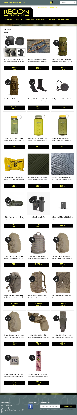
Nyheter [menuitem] (19, 20)
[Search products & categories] (68, 2)
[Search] (74, 2)
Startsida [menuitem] (9, 20)
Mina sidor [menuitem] (53, 8)
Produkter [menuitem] (29, 20)
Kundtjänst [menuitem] (42, 8)
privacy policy (70, 409)
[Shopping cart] (53, 3)
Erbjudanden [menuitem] (41, 20)
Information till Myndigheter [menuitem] (59, 20)
